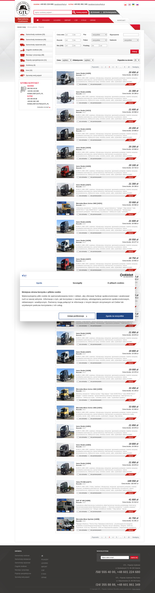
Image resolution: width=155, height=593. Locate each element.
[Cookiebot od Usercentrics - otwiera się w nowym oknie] (122, 275)
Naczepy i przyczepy (22, 570)
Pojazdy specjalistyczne (23, 573)
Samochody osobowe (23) (32, 34)
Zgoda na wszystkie (115, 316)
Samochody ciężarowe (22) (33, 45)
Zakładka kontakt (43, 107)
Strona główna (32, 27)
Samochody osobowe (22, 555)
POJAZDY (46, 20)
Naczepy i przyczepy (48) (32, 55)
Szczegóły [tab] (77, 283)
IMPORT (67, 20)
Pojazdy (41, 27)
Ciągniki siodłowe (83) (31, 50)
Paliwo (85, 40)
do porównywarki (96, 84)
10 (129, 67)
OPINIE (93, 20)
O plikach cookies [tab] (116, 283)
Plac (84, 34)
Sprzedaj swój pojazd (30, 75)
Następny (135, 67)
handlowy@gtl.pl (35, 94)
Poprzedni (95, 67)
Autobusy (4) (27, 65)
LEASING (57, 20)
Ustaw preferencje (77, 316)
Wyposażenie (114, 35)
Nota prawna (136, 589)
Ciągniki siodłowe (21, 566)
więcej (131, 84)
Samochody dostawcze (23, 559)
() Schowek (95, 12)
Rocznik (59, 40)
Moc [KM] (60, 46)
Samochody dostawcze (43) (33, 39)
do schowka (83, 84)
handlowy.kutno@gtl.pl (38, 104)
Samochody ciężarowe (22, 563)
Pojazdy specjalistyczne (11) (33, 60)
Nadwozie (113, 40)
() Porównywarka (109, 12)
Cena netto (60, 35)
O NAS (83, 20)
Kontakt (121, 20)
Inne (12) (26, 70)
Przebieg (86, 46)
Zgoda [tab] (39, 283)
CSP (76, 20)
